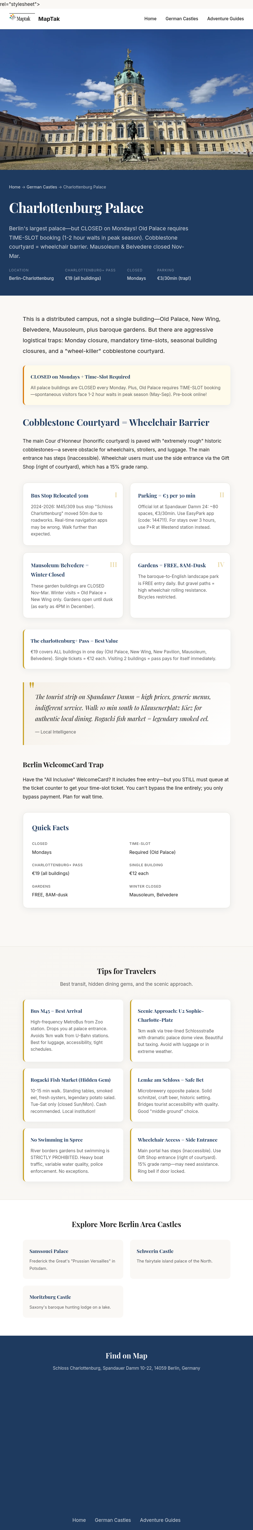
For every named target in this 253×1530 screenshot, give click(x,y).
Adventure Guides (225, 18)
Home (150, 18)
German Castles (182, 18)
